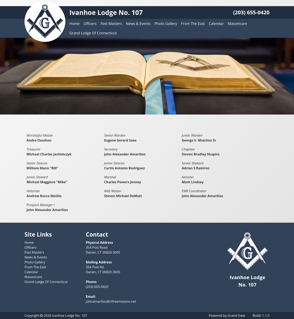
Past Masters (111, 23)
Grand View (236, 315)
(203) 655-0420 (251, 12)
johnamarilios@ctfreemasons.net (111, 301)
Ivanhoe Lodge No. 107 (106, 12)
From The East (193, 23)
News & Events (138, 23)
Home (74, 23)
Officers (90, 23)
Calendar (216, 23)
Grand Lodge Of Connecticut (93, 32)
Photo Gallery (166, 23)
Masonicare (237, 23)
